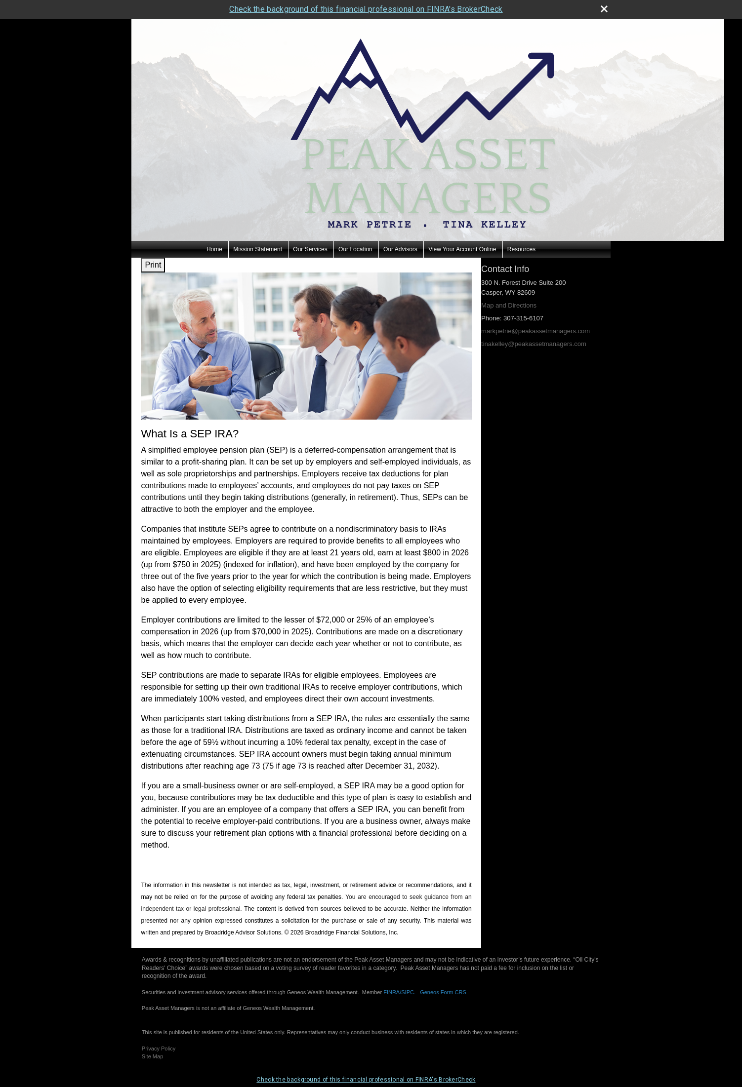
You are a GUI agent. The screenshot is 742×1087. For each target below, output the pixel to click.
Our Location (355, 249)
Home (214, 249)
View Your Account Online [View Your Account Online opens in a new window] (462, 249)
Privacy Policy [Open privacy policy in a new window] (158, 1048)
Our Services (310, 249)
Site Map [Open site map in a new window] (152, 1056)
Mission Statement (257, 249)
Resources (521, 249)
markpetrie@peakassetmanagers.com (535, 331)
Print (153, 265)
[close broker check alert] (604, 9)
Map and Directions (508, 305)
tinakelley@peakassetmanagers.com (533, 344)
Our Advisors (400, 249)
